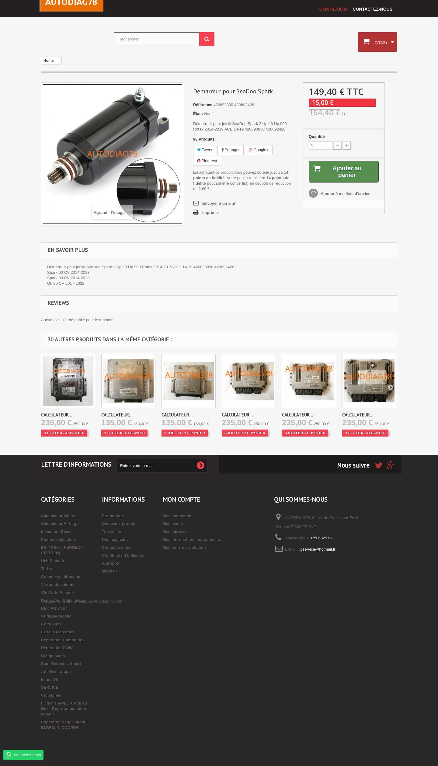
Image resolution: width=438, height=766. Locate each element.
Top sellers (112, 531)
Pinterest (207, 160)
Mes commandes (179, 516)
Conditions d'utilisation (124, 555)
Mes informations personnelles (192, 539)
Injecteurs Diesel (56, 531)
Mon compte (181, 499)
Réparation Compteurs (62, 640)
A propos (110, 563)
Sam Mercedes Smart (61, 663)
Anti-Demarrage (56, 671)
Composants (53, 655)
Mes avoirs (173, 523)
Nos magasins (115, 539)
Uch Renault (52, 561)
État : (198, 113)
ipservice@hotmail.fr (317, 549)
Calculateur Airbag (58, 523)
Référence (202, 105)
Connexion (333, 9)
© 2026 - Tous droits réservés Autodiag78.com (81, 749)
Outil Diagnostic (56, 616)
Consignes (51, 695)
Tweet (204, 150)
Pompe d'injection (58, 539)
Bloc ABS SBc (54, 608)
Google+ (259, 150)
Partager (230, 150)
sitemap (109, 571)
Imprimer (210, 212)
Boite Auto (51, 624)
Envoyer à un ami (218, 203)
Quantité (317, 136)
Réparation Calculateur (62, 600)
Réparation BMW (57, 648)
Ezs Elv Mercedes (57, 632)
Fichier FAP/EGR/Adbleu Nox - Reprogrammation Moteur (64, 708)
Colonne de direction (60, 576)
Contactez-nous (372, 9)
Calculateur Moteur (59, 516)
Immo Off (49, 679)
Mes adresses (176, 531)
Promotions (113, 516)
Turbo (46, 568)
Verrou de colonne (58, 584)
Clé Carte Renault (57, 592)
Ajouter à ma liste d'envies (345, 194)
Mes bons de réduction (184, 547)
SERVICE (49, 687)
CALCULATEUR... (56, 415)
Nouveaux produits (120, 523)
